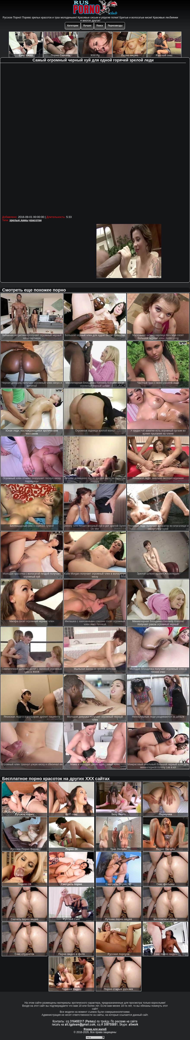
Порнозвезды (115, 25)
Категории (72, 25)
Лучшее (87, 25)
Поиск (99, 25)
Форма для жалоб (95, 1029)
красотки (35, 220)
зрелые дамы (18, 220)
